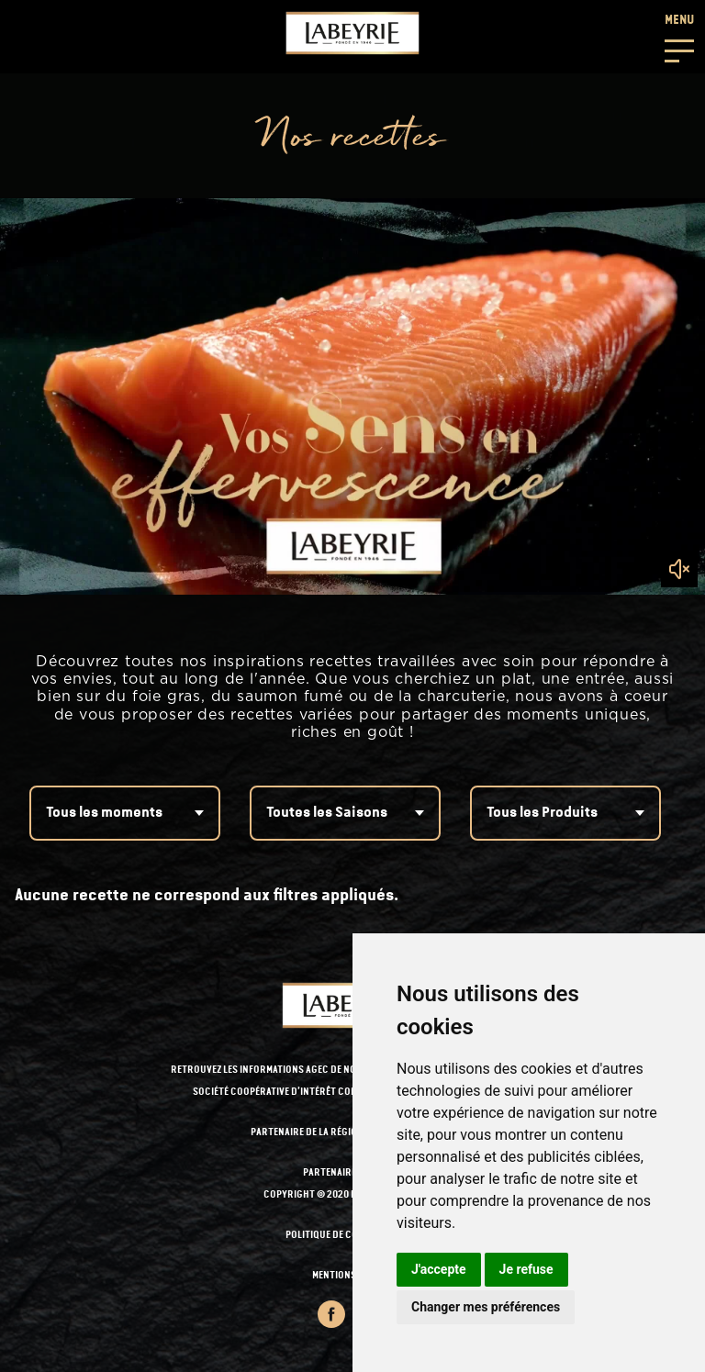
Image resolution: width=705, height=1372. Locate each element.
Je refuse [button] (526, 1269)
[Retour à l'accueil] (352, 33)
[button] (679, 36)
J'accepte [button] (438, 1269)
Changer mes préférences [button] (485, 1306)
